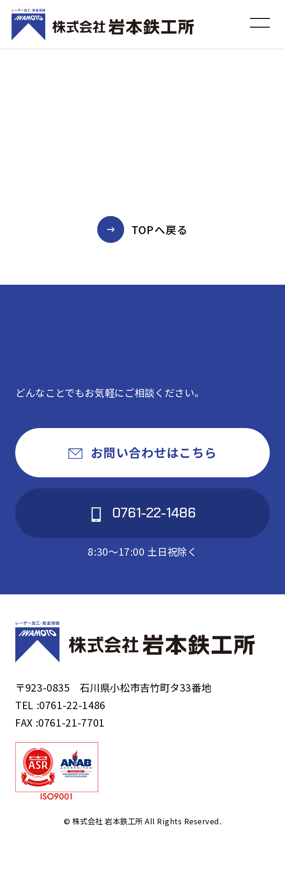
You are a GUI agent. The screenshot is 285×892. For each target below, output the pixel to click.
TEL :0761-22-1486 (60, 705)
